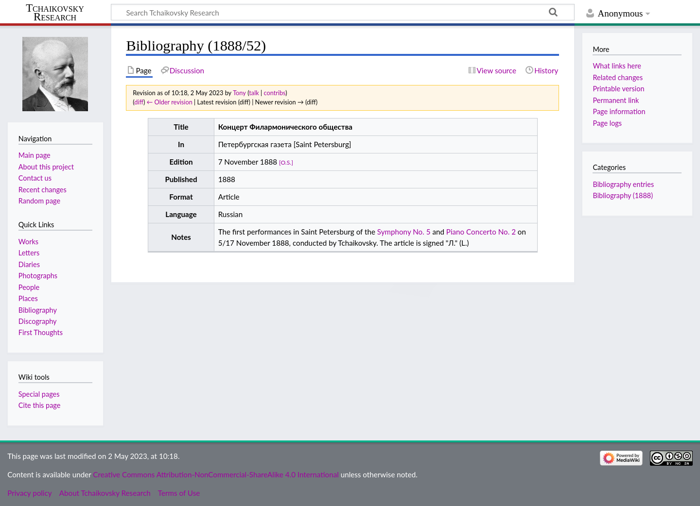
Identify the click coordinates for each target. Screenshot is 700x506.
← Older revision (169, 102)
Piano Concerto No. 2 (481, 231)
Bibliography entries (623, 184)
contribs (274, 93)
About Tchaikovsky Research (105, 493)
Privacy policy (29, 493)
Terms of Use (179, 493)
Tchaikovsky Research (55, 12)
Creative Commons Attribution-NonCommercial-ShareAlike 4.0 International (215, 474)
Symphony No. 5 (404, 231)
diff (138, 102)
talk (254, 93)
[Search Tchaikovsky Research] (342, 12)
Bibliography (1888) (623, 195)
